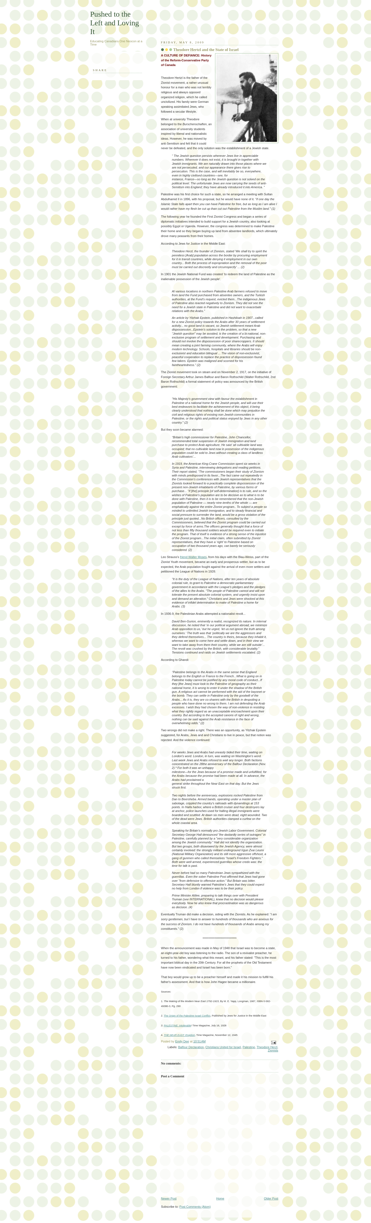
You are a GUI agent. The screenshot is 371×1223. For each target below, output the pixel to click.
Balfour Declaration (191, 1047)
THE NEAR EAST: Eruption (179, 1034)
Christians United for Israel (223, 1047)
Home (220, 1198)
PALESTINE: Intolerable (177, 1025)
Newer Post (169, 1198)
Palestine (249, 1047)
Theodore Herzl (267, 1047)
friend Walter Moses (193, 557)
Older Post (271, 1198)
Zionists (273, 1050)
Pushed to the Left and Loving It (114, 23)
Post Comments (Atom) (195, 1206)
